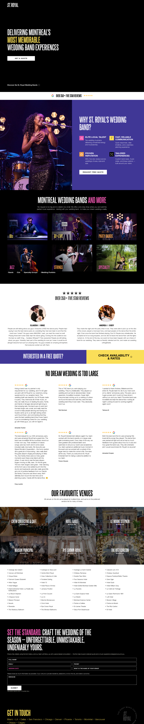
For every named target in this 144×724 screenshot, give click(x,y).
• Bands (10, 272)
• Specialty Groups (30, 272)
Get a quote (21, 58)
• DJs (18, 272)
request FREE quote (93, 172)
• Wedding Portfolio (47, 272)
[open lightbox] (27, 226)
